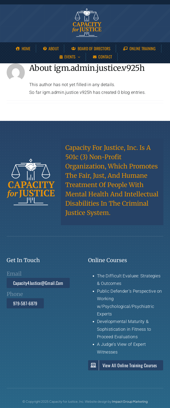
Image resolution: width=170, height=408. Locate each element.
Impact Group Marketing (130, 401)
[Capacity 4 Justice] (86, 10)
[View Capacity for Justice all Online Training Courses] (125, 365)
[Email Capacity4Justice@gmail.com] (38, 283)
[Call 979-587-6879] (25, 303)
